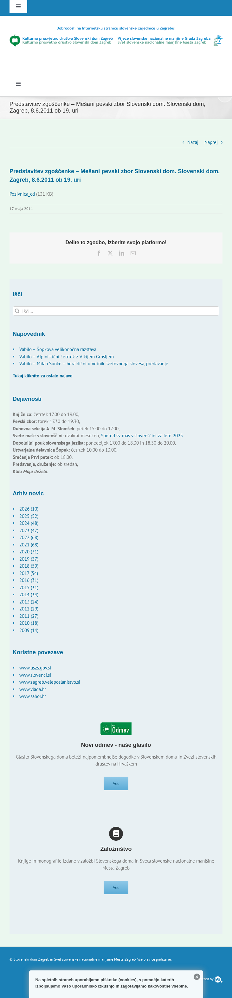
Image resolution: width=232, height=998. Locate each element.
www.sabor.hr (32, 696)
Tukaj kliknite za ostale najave (43, 376)
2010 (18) (28, 623)
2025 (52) (28, 516)
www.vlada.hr (32, 689)
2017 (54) (28, 573)
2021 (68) (28, 545)
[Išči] (17, 311)
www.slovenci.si (35, 675)
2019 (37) (28, 559)
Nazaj (192, 142)
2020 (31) (28, 552)
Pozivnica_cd (22, 194)
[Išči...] (116, 311)
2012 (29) (28, 609)
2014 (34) (28, 594)
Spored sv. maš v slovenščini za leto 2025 (142, 436)
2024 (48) (28, 523)
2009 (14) (28, 630)
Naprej (211, 142)
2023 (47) (28, 530)
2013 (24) (28, 602)
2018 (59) (28, 566)
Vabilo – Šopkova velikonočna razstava (57, 349)
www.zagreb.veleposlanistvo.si (49, 682)
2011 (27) (28, 616)
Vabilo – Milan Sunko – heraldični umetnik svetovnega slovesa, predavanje (93, 364)
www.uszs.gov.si (35, 668)
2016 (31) (28, 580)
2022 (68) (28, 537)
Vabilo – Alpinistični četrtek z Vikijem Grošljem (66, 357)
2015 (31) (28, 587)
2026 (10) (28, 509)
